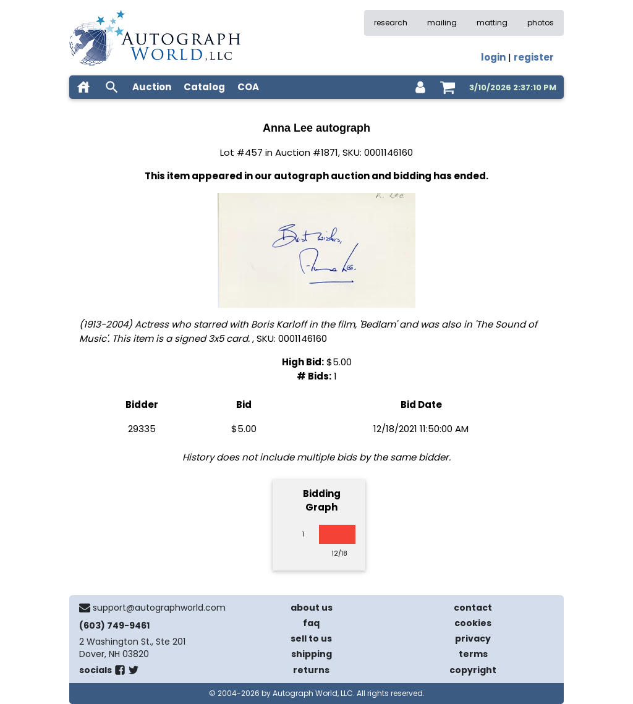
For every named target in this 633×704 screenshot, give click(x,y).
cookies (472, 623)
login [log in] (493, 57)
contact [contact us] (473, 607)
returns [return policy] (311, 670)
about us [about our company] (312, 607)
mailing (442, 22)
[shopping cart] (448, 87)
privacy (473, 638)
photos (540, 22)
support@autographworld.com (159, 607)
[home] (83, 87)
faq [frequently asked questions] (311, 623)
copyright (472, 670)
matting (492, 22)
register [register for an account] (534, 57)
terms (473, 654)
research (390, 22)
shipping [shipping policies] (311, 654)
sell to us (311, 638)
